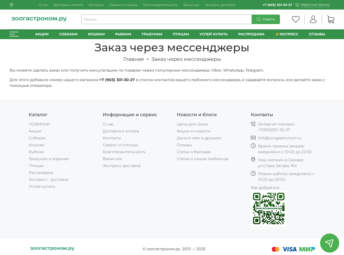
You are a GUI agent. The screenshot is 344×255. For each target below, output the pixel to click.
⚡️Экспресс (286, 34)
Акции (42, 34)
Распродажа (41, 172)
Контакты (96, 5)
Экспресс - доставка (48, 179)
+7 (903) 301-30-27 (277, 5)
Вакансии (191, 5)
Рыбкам (123, 34)
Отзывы (317, 34)
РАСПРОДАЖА (251, 34)
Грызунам (152, 34)
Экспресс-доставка (220, 5)
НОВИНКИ (39, 124)
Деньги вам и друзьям (199, 138)
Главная (133, 59)
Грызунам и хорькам (49, 158)
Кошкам (96, 34)
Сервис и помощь (123, 5)
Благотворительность (160, 5)
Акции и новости (193, 131)
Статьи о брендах (194, 152)
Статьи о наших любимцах (203, 158)
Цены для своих (192, 124)
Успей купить (42, 186)
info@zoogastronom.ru (280, 138)
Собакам (68, 34)
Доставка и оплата (68, 5)
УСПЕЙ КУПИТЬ (213, 34)
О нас (43, 5)
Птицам (181, 34)
